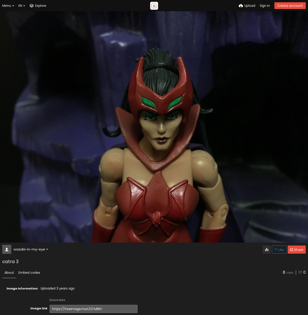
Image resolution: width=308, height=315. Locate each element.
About (9, 272)
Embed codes (29, 272)
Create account (290, 5)
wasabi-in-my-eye (31, 249)
